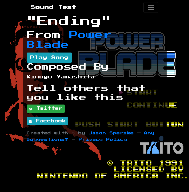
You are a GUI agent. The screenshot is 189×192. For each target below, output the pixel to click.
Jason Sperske (111, 133)
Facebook (47, 121)
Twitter (45, 109)
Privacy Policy (103, 139)
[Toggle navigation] (150, 7)
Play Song (49, 57)
